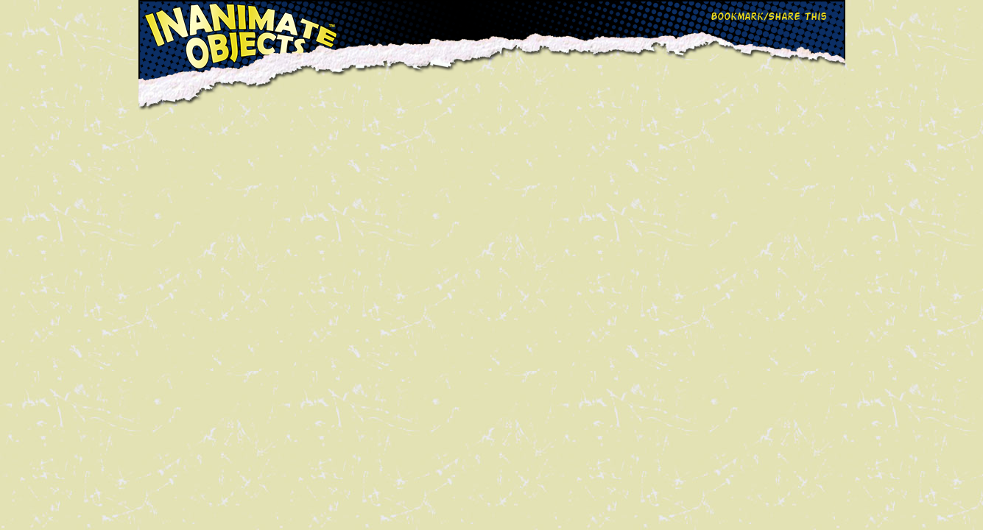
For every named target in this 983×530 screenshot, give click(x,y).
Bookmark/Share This (769, 16)
